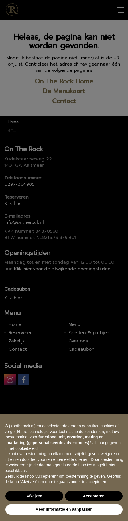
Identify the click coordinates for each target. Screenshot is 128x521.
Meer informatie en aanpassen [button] (64, 509)
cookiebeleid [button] (26, 448)
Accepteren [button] (94, 496)
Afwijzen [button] (34, 496)
